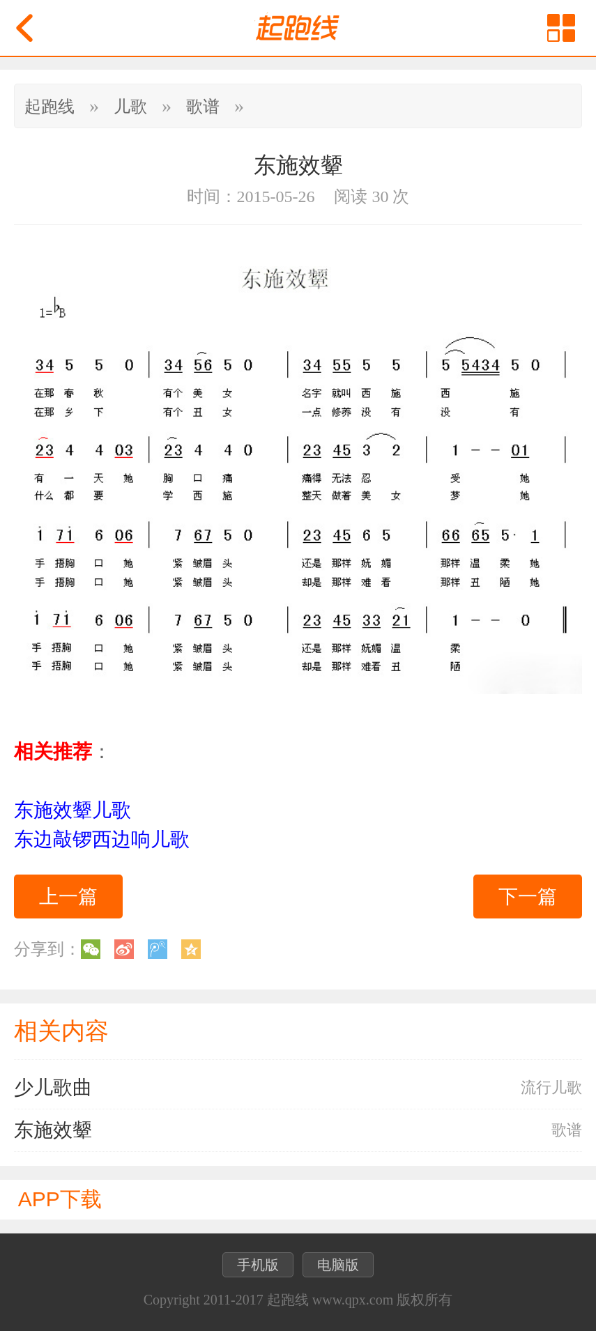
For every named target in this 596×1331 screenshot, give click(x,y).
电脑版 (338, 1264)
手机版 (258, 1264)
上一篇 (68, 896)
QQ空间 (191, 949)
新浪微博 (124, 949)
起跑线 (49, 107)
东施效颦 (53, 1130)
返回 (24, 28)
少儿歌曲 (53, 1087)
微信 (90, 949)
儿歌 (130, 107)
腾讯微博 (157, 949)
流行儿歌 (551, 1087)
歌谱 (203, 107)
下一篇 (527, 896)
